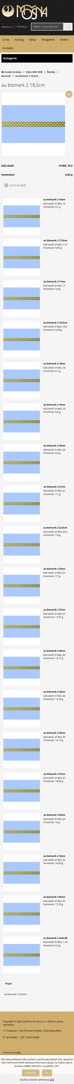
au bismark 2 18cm (54, 363)
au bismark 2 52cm (54, 856)
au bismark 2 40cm (54, 650)
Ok (47, 1072)
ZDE (52, 1079)
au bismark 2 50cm (54, 814)
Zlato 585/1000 (34, 72)
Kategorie (37, 58)
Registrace (7, 26)
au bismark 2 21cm (54, 486)
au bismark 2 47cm (54, 773)
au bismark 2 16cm (54, 199)
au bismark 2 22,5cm (55, 527)
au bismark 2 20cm (54, 445)
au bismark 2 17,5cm (55, 240)
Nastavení (31, 1072)
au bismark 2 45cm (54, 732)
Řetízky (51, 72)
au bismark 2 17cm (54, 281)
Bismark (6, 76)
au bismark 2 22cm (54, 568)
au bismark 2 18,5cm (55, 322)
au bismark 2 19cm (54, 404)
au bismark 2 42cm (54, 691)
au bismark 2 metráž (55, 938)
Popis (8, 983)
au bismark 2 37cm (54, 609)
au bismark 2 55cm (54, 896)
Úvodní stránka (11, 72)
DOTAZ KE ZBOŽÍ (18, 185)
